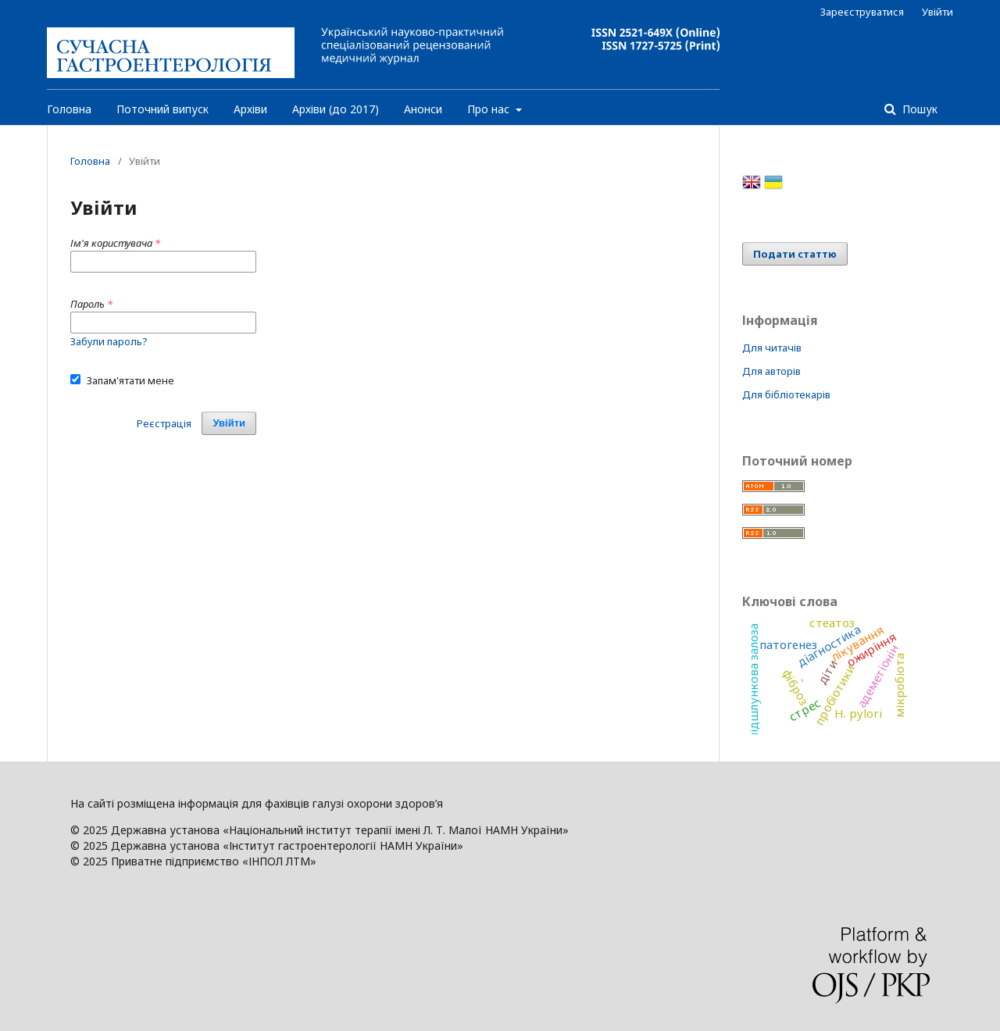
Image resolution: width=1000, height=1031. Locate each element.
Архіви (250, 109)
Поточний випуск (162, 109)
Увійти (937, 12)
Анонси (423, 109)
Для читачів (772, 348)
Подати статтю (795, 254)
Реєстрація (164, 423)
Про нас (489, 109)
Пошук (918, 109)
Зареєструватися (862, 12)
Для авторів (771, 371)
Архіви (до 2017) (335, 109)
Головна (69, 109)
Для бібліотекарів (786, 394)
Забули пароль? (109, 341)
